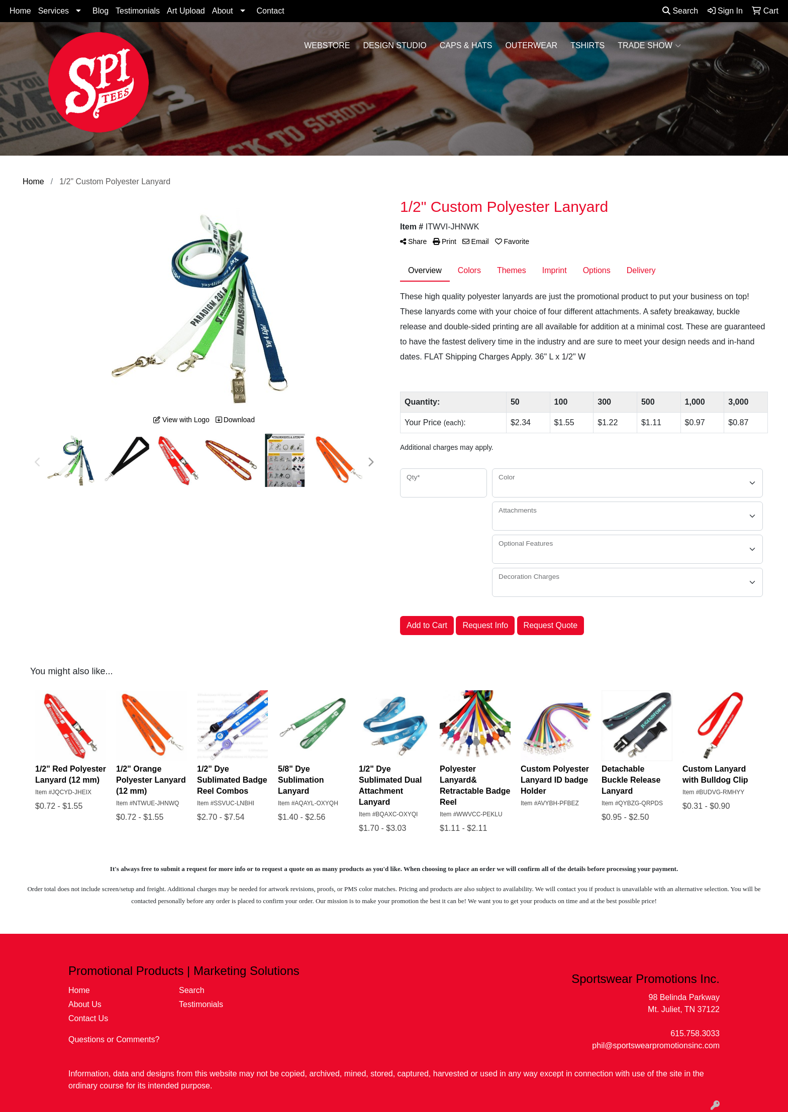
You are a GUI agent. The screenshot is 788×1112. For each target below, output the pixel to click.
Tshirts (587, 45)
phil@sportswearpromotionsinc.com (656, 1045)
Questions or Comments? (113, 1039)
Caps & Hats (466, 45)
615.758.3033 (695, 1033)
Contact (270, 11)
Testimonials (138, 11)
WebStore (327, 45)
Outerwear (531, 45)
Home (20, 11)
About (222, 11)
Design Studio (395, 45)
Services (53, 11)
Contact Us (88, 1018)
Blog (100, 11)
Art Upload (186, 11)
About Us (85, 1004)
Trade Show (649, 46)
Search (680, 11)
